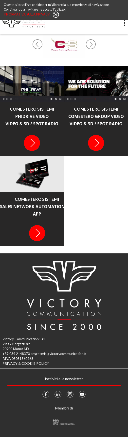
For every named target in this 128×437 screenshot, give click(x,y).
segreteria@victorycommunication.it (59, 353)
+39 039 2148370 (16, 353)
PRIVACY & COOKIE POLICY (25, 363)
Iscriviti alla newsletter (64, 378)
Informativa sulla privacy (27, 14)
